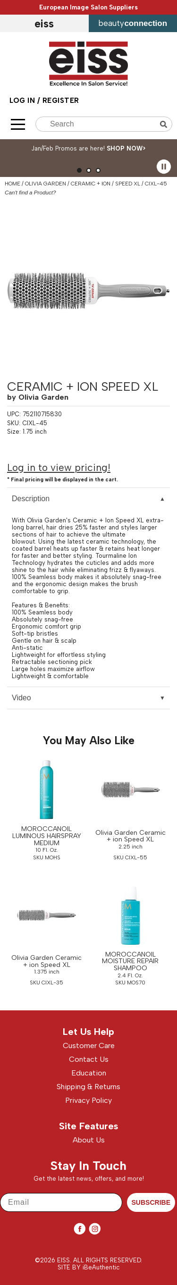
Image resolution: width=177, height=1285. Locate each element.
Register (60, 100)
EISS (44, 23)
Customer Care (89, 1045)
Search (164, 124)
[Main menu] (18, 124)
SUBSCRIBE (151, 1202)
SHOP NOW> (126, 148)
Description (31, 499)
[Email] (61, 1202)
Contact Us (89, 1059)
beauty (132, 23)
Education (88, 1072)
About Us (89, 1139)
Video (21, 698)
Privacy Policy (88, 1100)
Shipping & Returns (88, 1086)
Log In (23, 100)
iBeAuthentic (101, 1267)
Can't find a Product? (30, 192)
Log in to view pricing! (58, 467)
